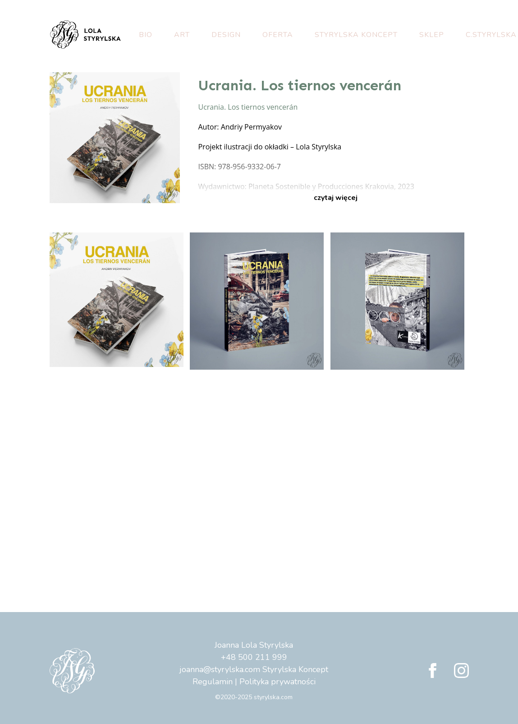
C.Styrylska (491, 35)
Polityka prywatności (277, 681)
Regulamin (213, 681)
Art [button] (182, 35)
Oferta (277, 35)
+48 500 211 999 (254, 657)
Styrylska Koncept (356, 35)
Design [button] (226, 35)
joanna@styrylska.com (219, 669)
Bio (145, 35)
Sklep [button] (431, 35)
